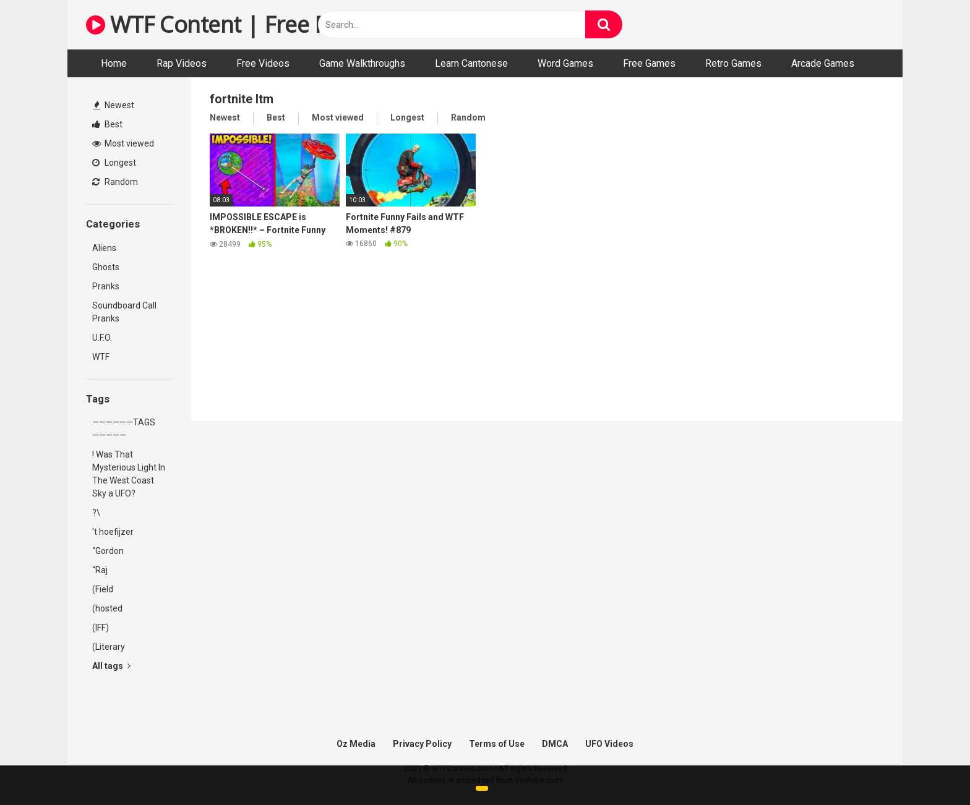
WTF (100, 357)
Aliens (104, 248)
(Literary (108, 647)
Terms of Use (497, 744)
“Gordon (108, 551)
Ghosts (105, 267)
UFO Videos (609, 744)
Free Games (649, 63)
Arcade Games (822, 63)
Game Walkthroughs (362, 63)
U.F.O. (102, 338)
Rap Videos (182, 63)
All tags (111, 666)
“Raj (100, 570)
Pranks (105, 286)
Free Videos (263, 63)
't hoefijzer (113, 532)
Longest (114, 163)
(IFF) (100, 627)
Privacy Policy (422, 744)
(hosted (107, 608)
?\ (96, 513)
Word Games (565, 63)
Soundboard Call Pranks (124, 311)
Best (107, 124)
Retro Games (733, 63)
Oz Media (356, 744)
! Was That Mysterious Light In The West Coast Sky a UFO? (128, 473)
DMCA (555, 744)
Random (115, 182)
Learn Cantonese (471, 63)
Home (114, 63)
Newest (113, 105)
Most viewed (123, 143)
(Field (102, 589)
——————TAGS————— (123, 428)
